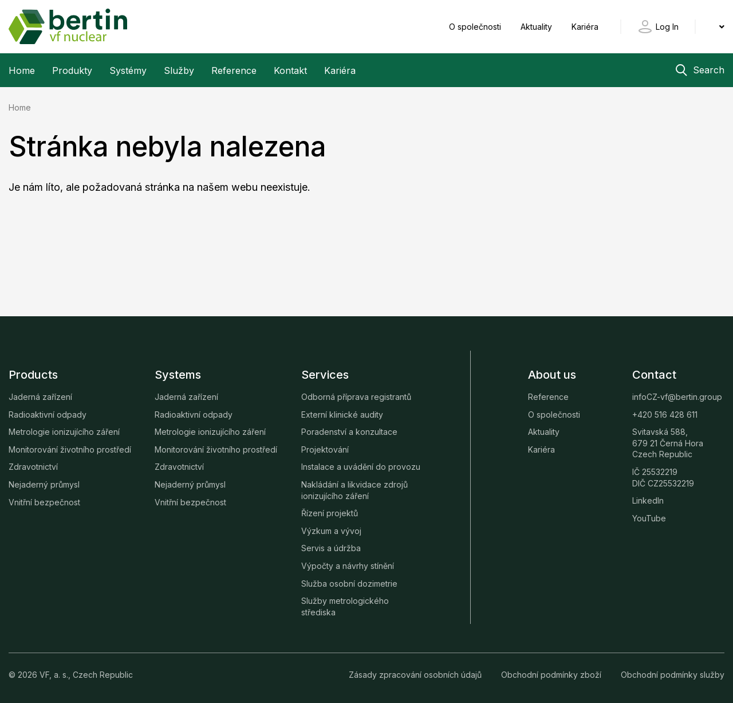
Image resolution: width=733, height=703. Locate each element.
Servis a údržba (331, 548)
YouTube (649, 518)
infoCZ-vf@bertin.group (677, 397)
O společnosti (476, 27)
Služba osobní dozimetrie (349, 583)
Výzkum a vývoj (331, 531)
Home (22, 70)
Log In (667, 27)
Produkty (72, 70)
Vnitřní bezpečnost (44, 502)
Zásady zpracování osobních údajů (416, 675)
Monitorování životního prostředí (70, 449)
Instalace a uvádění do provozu (360, 467)
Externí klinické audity (342, 414)
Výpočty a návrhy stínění (347, 566)
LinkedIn (648, 500)
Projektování (325, 449)
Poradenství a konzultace (349, 432)
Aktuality (537, 27)
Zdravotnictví (33, 467)
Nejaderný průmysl (44, 484)
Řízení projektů (329, 513)
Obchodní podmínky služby (672, 675)
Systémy (128, 70)
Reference (234, 70)
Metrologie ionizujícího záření (64, 432)
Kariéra (585, 27)
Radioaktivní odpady (47, 414)
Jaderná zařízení (40, 397)
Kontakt (290, 70)
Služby (179, 70)
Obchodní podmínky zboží (552, 675)
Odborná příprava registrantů (356, 397)
